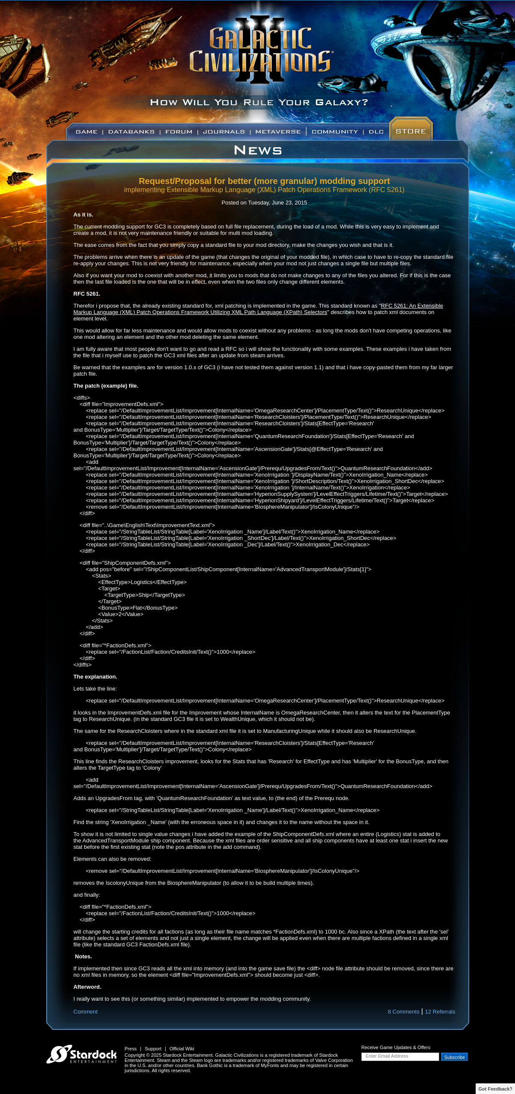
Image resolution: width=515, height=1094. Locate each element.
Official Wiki (182, 1048)
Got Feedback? (495, 1088)
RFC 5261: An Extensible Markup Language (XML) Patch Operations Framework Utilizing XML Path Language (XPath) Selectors (259, 308)
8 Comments (404, 1011)
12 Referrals (440, 1011)
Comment (86, 1011)
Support (153, 1048)
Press (131, 1048)
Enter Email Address (387, 1055)
